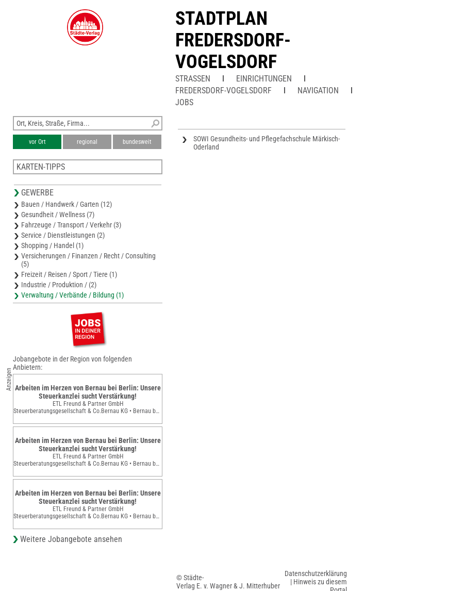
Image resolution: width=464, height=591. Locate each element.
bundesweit (137, 141)
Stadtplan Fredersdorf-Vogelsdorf (233, 40)
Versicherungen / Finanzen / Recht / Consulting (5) (88, 260)
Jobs (184, 102)
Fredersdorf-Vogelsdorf (223, 90)
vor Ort (37, 141)
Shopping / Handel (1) (52, 245)
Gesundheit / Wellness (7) (57, 214)
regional (87, 141)
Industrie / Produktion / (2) (58, 285)
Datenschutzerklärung (316, 573)
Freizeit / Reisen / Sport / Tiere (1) (69, 274)
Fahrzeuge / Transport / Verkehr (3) (71, 225)
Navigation (318, 90)
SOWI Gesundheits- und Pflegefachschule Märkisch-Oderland (266, 143)
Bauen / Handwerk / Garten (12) (66, 204)
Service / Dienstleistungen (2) (63, 235)
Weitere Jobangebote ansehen (71, 539)
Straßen (192, 79)
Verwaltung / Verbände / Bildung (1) (72, 295)
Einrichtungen (264, 79)
